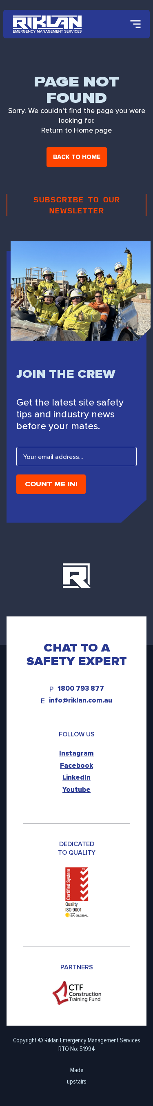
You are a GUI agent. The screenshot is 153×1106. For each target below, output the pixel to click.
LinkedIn (76, 777)
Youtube (76, 790)
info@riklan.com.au (80, 700)
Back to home (76, 157)
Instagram (76, 753)
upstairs (76, 1081)
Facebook (76, 765)
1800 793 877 (81, 689)
